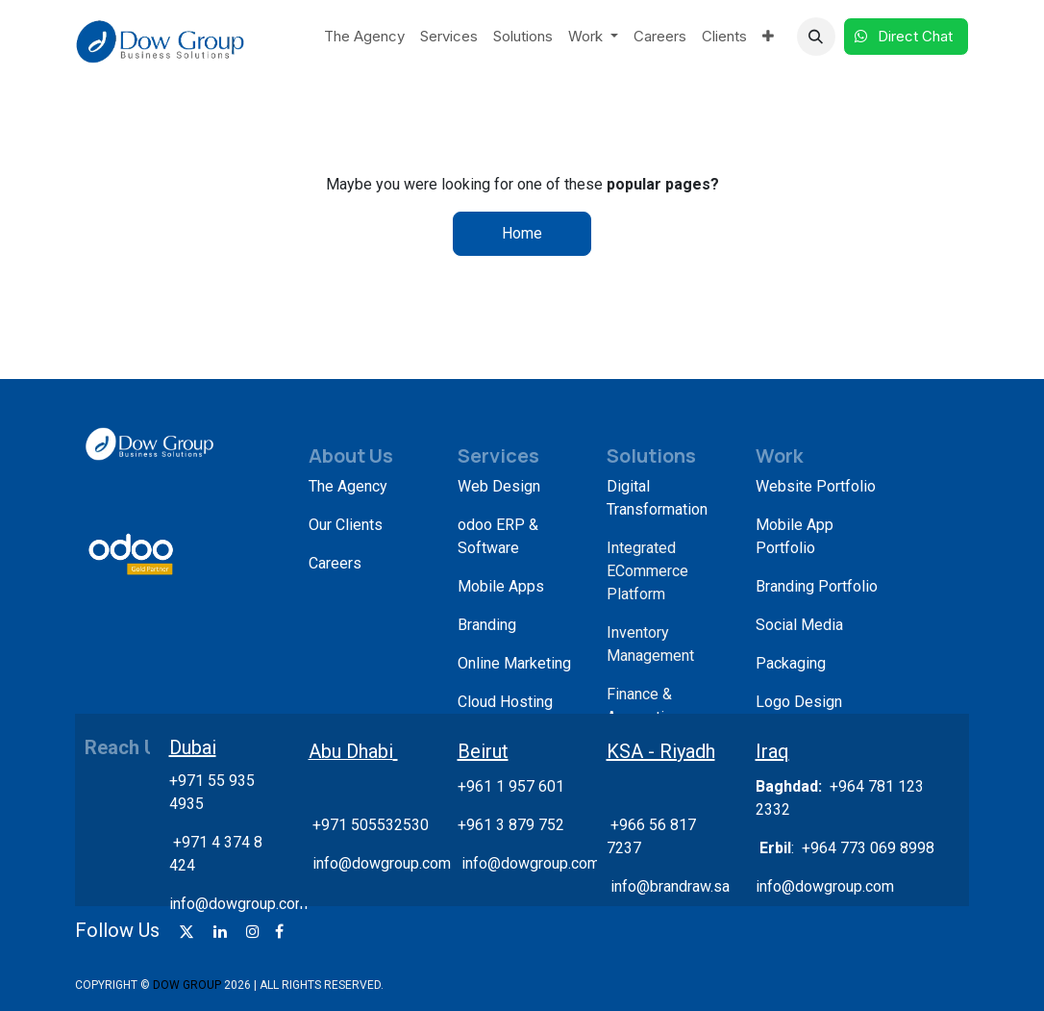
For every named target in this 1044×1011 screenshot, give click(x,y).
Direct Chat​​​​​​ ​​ (906, 36)
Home (522, 233)
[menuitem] (364, 37)
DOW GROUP (187, 985)
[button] (816, 36)
